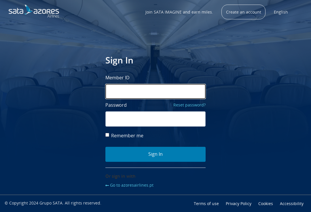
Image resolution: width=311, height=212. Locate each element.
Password (116, 105)
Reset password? (189, 105)
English (281, 12)
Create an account (243, 12)
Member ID (117, 77)
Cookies (265, 203)
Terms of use (206, 203)
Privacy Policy (238, 203)
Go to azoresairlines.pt (131, 185)
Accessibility (292, 203)
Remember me (124, 135)
